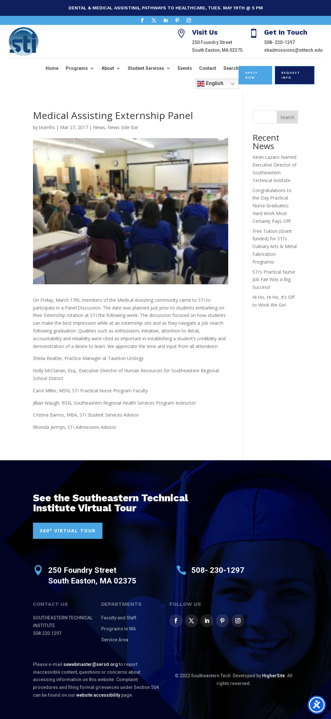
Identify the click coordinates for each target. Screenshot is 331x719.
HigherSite (273, 675)
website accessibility (98, 695)
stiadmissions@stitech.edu (293, 50)
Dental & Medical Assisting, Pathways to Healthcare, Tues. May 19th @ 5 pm (166, 7)
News (99, 127)
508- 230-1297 (279, 42)
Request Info (291, 75)
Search (231, 68)
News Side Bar (123, 127)
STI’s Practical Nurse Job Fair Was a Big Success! (273, 279)
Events (185, 68)
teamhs (47, 127)
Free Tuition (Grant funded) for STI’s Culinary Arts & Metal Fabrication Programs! (274, 246)
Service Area (114, 639)
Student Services (146, 68)
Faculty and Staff (118, 617)
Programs (77, 68)
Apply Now (251, 75)
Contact (207, 68)
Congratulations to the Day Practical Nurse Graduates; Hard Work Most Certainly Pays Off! (272, 205)
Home (52, 68)
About (107, 68)
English (210, 84)
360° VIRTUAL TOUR (68, 531)
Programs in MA (118, 628)
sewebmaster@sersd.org (90, 664)
